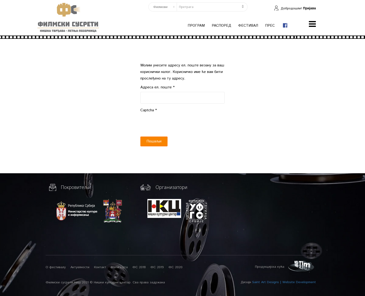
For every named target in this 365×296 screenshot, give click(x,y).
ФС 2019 (157, 267)
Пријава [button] (309, 8)
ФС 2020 (175, 267)
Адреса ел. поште (157, 87)
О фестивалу (56, 267)
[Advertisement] (278, 214)
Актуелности (79, 267)
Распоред (221, 25)
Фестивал (248, 25)
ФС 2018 (139, 267)
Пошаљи (153, 141)
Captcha (148, 110)
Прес (270, 25)
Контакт (100, 267)
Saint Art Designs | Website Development (284, 282)
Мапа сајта (119, 267)
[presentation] (176, 124)
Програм (196, 25)
